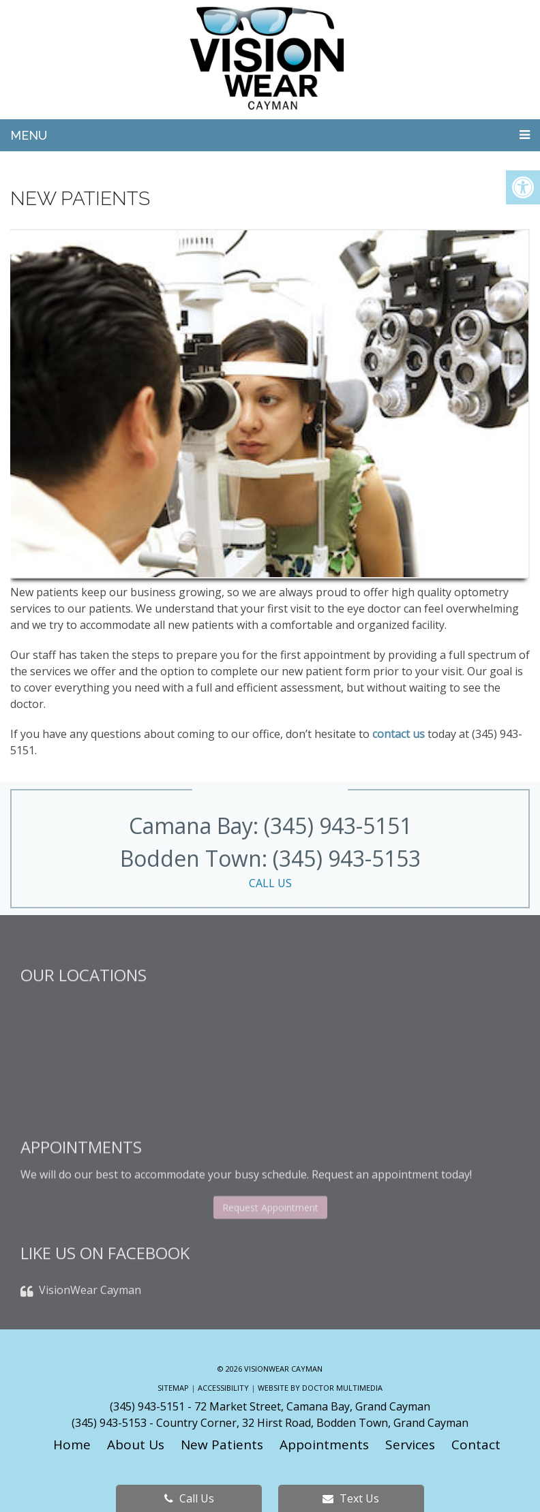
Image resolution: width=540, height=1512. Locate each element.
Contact (475, 1444)
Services (410, 1444)
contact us (398, 733)
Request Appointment (270, 1250)
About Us (135, 1444)
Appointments (324, 1444)
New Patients (222, 1444)
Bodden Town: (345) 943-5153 (270, 867)
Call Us (189, 1498)
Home (72, 1444)
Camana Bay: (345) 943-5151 (270, 825)
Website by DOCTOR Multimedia (320, 1388)
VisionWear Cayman (90, 1320)
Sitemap (173, 1388)
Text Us (350, 1498)
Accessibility (223, 1388)
